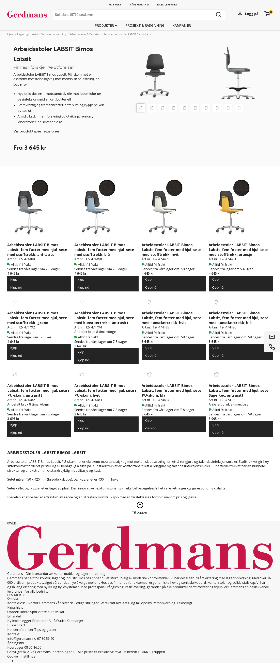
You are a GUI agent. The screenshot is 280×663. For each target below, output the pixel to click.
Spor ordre (38, 612)
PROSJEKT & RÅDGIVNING (145, 25)
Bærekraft (107, 603)
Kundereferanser (20, 629)
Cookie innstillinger (22, 656)
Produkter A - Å (44, 621)
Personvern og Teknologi (172, 603)
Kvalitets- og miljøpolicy (134, 603)
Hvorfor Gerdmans (40, 603)
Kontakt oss (16, 603)
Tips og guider (45, 629)
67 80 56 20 (45, 638)
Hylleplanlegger (19, 621)
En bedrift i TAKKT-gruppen (143, 652)
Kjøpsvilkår (56, 612)
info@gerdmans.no (21, 638)
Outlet (61, 621)
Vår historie (65, 603)
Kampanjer (182, 25)
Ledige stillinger (86, 603)
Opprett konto (18, 612)
